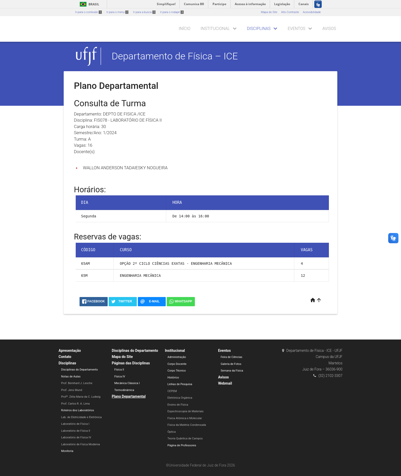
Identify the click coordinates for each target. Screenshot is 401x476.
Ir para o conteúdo (88, 12)
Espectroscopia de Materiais (186, 411)
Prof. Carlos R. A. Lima (75, 403)
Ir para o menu (117, 12)
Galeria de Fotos (231, 364)
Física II (119, 369)
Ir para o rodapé (172, 12)
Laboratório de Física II (75, 430)
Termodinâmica (124, 390)
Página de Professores (182, 445)
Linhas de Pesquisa (180, 384)
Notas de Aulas (71, 376)
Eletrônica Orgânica (180, 397)
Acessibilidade (312, 12)
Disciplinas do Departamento (79, 369)
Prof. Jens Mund (71, 390)
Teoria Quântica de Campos (185, 438)
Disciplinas (259, 28)
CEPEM (172, 391)
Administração (177, 357)
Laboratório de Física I (75, 424)
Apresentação (70, 350)
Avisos (329, 28)
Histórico (173, 377)
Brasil (88, 4)
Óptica (172, 431)
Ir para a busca (144, 12)
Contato (65, 357)
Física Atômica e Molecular (185, 418)
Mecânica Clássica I (127, 383)
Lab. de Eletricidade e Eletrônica (81, 417)
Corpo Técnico (177, 370)
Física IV (119, 376)
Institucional (215, 28)
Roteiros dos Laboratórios (77, 410)
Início (184, 28)
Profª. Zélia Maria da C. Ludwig (81, 396)
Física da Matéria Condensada (187, 425)
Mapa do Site (269, 12)
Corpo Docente (177, 364)
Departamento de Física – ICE (175, 56)
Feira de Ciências (231, 357)
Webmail (225, 383)
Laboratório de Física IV (76, 437)
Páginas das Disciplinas (131, 363)
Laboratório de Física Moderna (80, 444)
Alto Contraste (290, 12)
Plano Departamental (129, 396)
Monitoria (67, 451)
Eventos (296, 28)
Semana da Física (232, 370)
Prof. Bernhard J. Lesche (76, 383)
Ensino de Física (178, 404)
